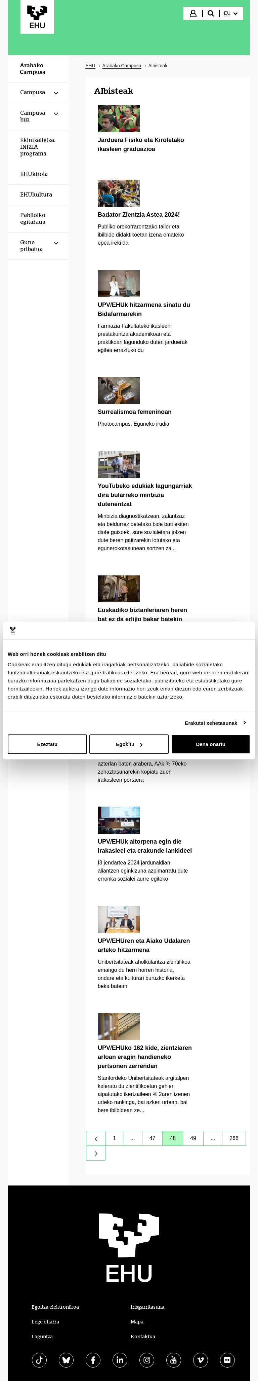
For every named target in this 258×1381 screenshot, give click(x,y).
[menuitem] (231, 13)
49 (197, 1139)
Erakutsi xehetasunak (211, 722)
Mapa (137, 1321)
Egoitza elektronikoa (55, 1307)
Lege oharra (45, 1321)
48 (176, 1139)
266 (237, 1139)
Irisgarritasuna (147, 1307)
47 (156, 1139)
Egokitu (129, 744)
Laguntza (42, 1336)
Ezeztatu (47, 744)
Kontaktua (143, 1336)
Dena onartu (210, 744)
